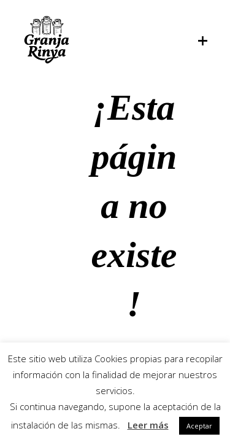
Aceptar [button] (199, 425)
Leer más (148, 425)
